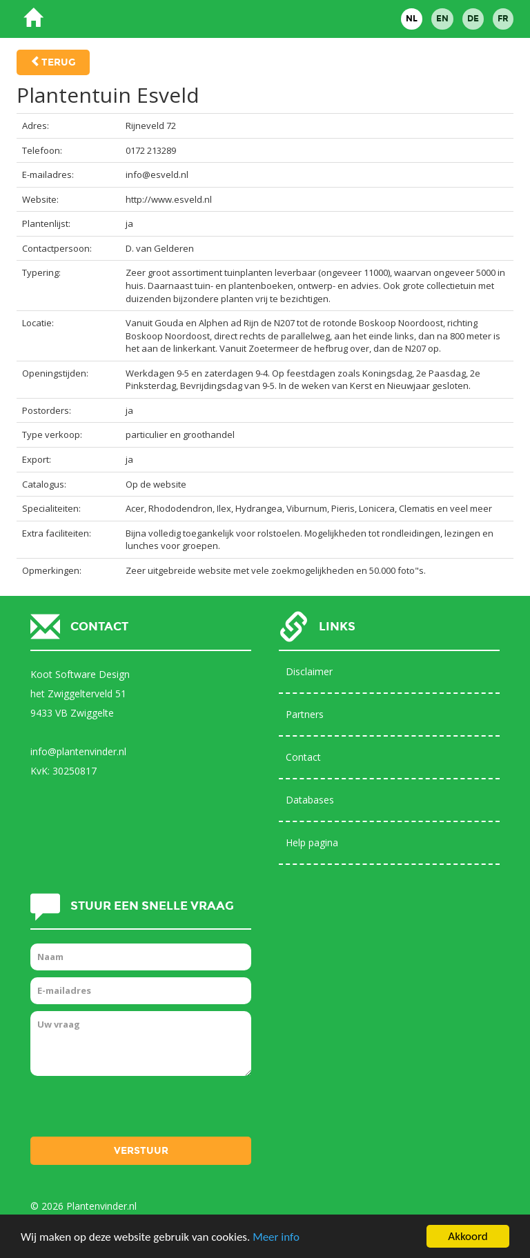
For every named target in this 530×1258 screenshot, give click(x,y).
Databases (310, 799)
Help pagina (312, 842)
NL (412, 18)
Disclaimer (309, 671)
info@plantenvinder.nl (78, 751)
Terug (58, 62)
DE (473, 18)
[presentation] (135, 1110)
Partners (305, 714)
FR (503, 18)
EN (442, 18)
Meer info (276, 1237)
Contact (303, 756)
